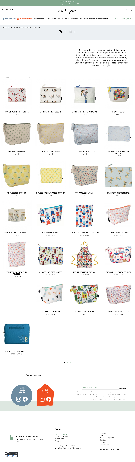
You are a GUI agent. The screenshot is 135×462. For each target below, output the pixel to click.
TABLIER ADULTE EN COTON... (84, 272)
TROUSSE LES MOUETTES (84, 151)
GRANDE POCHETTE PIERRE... (118, 193)
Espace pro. (105, 444)
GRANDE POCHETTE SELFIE (50, 112)
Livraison (103, 433)
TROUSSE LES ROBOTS (50, 233)
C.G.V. (102, 435)
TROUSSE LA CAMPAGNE (84, 312)
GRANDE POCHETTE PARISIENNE (84, 112)
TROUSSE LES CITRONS (16, 193)
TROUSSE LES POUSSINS (50, 151)
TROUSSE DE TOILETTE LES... (118, 312)
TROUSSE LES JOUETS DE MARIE (118, 272)
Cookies (103, 442)
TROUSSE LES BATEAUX (84, 193)
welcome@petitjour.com (71, 448)
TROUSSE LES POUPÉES (118, 233)
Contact (103, 440)
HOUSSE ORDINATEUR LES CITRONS (50, 193)
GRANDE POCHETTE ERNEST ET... (16, 233)
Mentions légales (107, 438)
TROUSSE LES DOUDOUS (50, 312)
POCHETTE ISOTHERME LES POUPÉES (16, 273)
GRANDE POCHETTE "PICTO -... (16, 112)
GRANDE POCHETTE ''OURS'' (50, 272)
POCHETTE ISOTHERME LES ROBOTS (84, 233)
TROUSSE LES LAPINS (16, 151)
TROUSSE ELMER (118, 112)
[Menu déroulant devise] (8, 10)
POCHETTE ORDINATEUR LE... (16, 351)
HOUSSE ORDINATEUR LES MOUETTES (118, 152)
